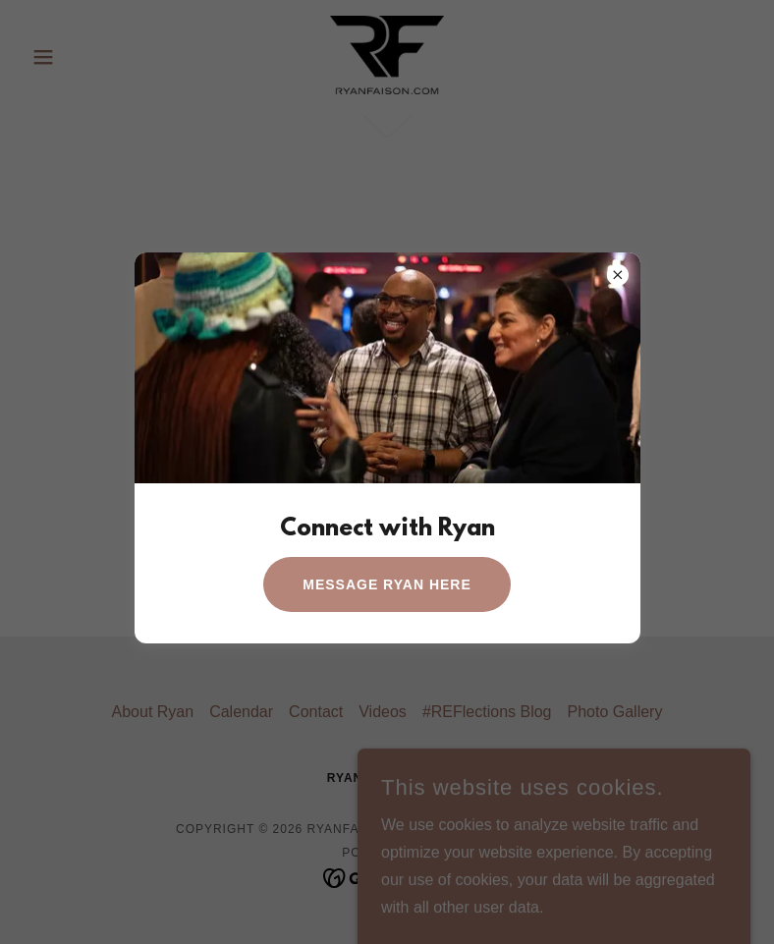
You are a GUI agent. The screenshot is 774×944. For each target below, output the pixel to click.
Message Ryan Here (387, 584)
